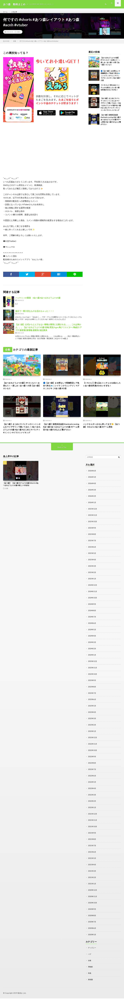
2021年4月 (92, 872)
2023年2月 (92, 734)
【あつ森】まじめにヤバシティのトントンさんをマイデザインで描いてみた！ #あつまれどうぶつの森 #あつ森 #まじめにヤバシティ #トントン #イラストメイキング (21, 438)
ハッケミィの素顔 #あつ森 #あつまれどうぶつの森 (37, 300)
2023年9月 (92, 690)
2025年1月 (92, 589)
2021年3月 (92, 878)
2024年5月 (92, 640)
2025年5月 (92, 564)
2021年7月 (92, 853)
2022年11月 (92, 752)
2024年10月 (92, 608)
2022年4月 (92, 796)
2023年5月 (92, 715)
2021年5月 (92, 865)
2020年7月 (92, 928)
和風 (89, 979)
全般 (18, 34)
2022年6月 (92, 784)
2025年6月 (92, 558)
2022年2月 (92, 809)
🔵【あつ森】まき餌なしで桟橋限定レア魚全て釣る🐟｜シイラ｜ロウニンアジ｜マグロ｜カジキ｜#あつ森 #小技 (110, 78)
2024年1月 (92, 665)
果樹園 (90, 985)
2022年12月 (92, 746)
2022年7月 (92, 778)
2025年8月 (92, 546)
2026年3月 (92, 502)
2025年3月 (92, 577)
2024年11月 (92, 602)
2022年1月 (92, 815)
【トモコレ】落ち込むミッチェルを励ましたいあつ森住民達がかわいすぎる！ (110, 90)
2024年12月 (92, 596)
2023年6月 (92, 709)
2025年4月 (92, 571)
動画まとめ (22, 999)
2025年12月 (92, 520)
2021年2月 (92, 884)
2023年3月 (92, 727)
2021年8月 (92, 847)
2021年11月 (92, 828)
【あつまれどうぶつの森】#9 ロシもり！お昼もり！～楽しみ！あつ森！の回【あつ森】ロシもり (21, 388)
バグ (89, 960)
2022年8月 (92, 771)
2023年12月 (92, 671)
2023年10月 (92, 683)
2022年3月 (92, 803)
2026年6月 (92, 483)
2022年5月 (92, 790)
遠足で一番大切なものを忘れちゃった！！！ (34, 313)
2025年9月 (92, 539)
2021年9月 (92, 840)
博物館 (90, 973)
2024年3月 (92, 652)
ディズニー (92, 954)
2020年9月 (92, 916)
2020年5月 (92, 941)
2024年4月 (92, 646)
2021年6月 (92, 859)
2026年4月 (92, 495)
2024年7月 (92, 627)
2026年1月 (92, 514)
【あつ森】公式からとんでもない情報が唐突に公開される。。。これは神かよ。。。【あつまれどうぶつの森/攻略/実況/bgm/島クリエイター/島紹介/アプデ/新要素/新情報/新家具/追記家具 (48, 330)
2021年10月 (92, 834)
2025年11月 (92, 527)
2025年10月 (92, 533)
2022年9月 (92, 765)
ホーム (5, 12)
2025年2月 (92, 583)
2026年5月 (92, 489)
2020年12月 (92, 897)
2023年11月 (92, 677)
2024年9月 (92, 614)
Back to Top (61, 459)
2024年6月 (92, 633)
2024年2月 (92, 658)
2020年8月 (92, 922)
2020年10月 (92, 909)
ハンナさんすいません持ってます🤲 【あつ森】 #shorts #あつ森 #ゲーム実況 (101, 434)
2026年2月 (92, 508)
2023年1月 (92, 740)
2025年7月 (92, 552)
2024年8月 (92, 621)
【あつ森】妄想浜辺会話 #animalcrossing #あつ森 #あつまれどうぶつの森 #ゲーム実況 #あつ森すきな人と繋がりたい (111, 122)
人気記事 (15, 12)
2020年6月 (92, 934)
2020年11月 (92, 903)
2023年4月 (92, 721)
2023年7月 (92, 702)
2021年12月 (92, 821)
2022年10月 (92, 759)
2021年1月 (92, 890)
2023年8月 (92, 696)
